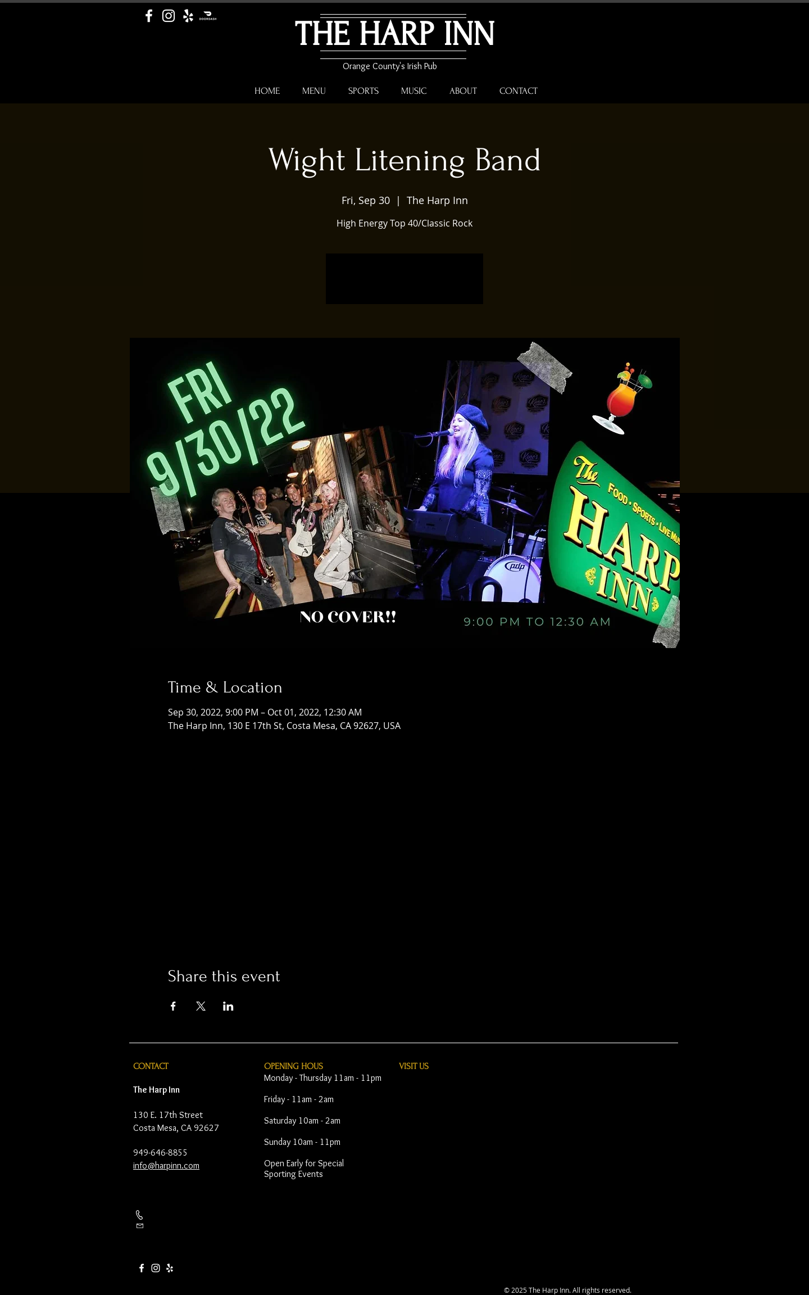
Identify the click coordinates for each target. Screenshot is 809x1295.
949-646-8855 (160, 1152)
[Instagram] (168, 15)
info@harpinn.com (166, 1165)
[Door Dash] (207, 15)
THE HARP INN (394, 34)
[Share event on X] (201, 1006)
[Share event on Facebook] (173, 1006)
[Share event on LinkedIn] (228, 1006)
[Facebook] (148, 15)
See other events (405, 285)
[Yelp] (188, 15)
